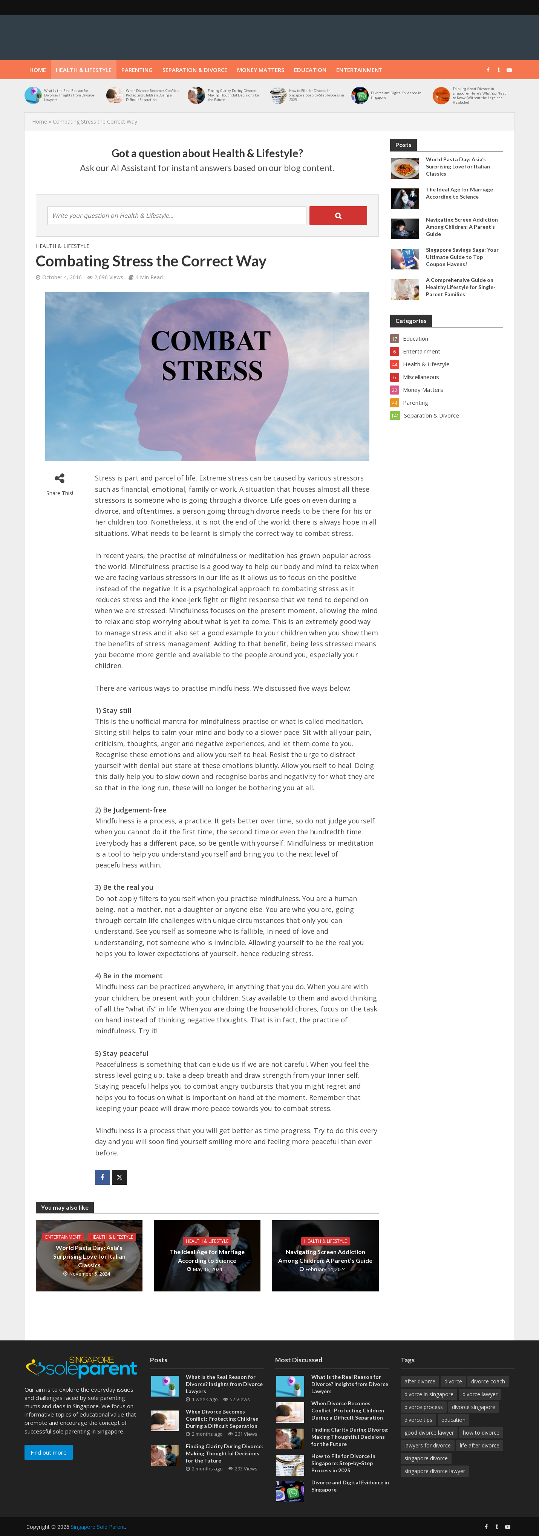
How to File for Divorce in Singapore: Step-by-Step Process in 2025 (316, 95)
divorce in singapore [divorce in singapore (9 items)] (428, 1394)
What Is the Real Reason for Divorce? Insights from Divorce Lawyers (69, 95)
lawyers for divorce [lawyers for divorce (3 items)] (427, 1445)
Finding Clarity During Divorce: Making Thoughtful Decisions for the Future (233, 95)
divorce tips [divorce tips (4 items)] (418, 1419)
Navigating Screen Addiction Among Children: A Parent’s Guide (325, 1256)
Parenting (137, 69)
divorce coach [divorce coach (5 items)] (488, 1381)
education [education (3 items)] (453, 1419)
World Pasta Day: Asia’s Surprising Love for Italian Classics (89, 1256)
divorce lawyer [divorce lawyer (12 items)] (480, 1394)
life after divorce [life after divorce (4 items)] (479, 1445)
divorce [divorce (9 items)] (453, 1381)
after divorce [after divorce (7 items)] (419, 1381)
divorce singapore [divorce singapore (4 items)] (473, 1407)
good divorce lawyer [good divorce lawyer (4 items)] (429, 1432)
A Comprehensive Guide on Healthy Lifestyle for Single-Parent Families (461, 287)
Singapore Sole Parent (98, 1526)
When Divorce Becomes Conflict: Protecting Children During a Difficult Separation (152, 95)
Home (37, 69)
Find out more (49, 1452)
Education (310, 69)
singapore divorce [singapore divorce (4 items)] (426, 1458)
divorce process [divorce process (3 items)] (423, 1407)
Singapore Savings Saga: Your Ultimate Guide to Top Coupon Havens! (462, 256)
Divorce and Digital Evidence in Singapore (396, 95)
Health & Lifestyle (84, 69)
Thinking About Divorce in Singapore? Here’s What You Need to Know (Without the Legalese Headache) (480, 95)
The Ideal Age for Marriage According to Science (207, 1256)
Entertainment (359, 69)
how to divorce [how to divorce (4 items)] (481, 1432)
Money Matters (260, 69)
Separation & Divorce (194, 69)
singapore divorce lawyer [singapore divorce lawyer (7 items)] (434, 1471)
